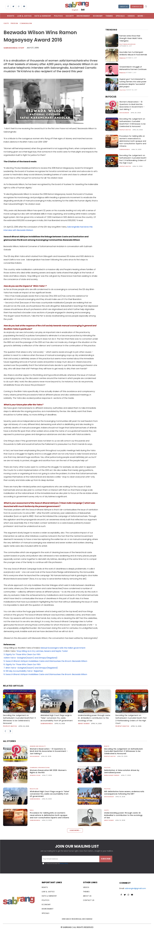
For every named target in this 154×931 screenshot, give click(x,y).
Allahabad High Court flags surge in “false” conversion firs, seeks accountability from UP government (57, 718)
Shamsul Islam (35, 775)
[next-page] (10, 731)
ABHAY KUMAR (84, 724)
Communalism (26, 23)
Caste (6, 23)
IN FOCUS (110, 96)
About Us (124, 7)
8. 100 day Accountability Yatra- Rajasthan (23, 671)
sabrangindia (124, 149)
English (75, 10)
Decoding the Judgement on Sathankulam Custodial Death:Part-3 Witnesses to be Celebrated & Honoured (132, 123)
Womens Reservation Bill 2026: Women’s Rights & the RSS (48, 771)
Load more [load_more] (75, 830)
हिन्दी (82, 10)
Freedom (14, 23)
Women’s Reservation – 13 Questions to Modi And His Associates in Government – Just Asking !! (132, 106)
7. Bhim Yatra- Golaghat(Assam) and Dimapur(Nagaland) (31, 667)
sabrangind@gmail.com (135, 888)
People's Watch (125, 130)
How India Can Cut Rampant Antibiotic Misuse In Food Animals (133, 53)
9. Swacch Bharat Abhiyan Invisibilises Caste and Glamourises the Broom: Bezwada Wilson (45, 674)
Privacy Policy (64, 863)
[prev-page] (5, 731)
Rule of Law (45, 711)
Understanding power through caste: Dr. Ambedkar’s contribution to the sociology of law (94, 718)
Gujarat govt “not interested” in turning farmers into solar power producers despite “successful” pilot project (132, 83)
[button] (146, 6)
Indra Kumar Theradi (111, 775)
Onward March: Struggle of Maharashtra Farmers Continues (132, 68)
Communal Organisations (40, 767)
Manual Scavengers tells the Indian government (63, 647)
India (108, 146)
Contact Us (137, 7)
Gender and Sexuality (110, 111)
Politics (122, 90)
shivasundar (124, 113)
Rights (108, 129)
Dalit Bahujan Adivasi (127, 44)
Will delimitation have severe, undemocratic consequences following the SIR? (124, 792)
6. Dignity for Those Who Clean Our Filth (22, 664)
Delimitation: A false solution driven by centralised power (121, 771)
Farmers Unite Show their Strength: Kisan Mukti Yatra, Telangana (130, 38)
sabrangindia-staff (14, 48)
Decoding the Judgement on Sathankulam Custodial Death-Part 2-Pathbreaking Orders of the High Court (133, 159)
